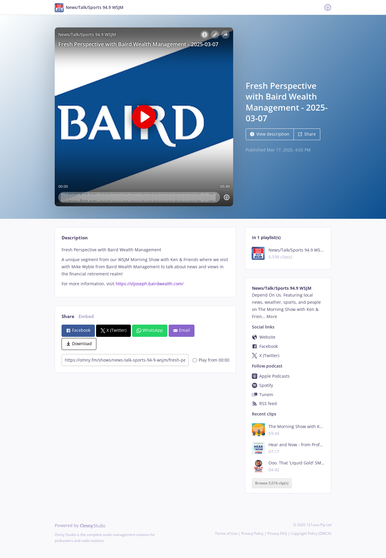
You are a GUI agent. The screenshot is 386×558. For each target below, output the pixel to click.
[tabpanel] (145, 267)
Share (307, 134)
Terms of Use (226, 533)
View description (269, 134)
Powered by (80, 525)
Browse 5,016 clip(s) (271, 483)
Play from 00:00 (211, 360)
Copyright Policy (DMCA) (311, 533)
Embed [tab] (86, 316)
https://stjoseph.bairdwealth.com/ (149, 283)
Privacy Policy (252, 533)
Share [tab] (68, 316)
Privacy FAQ (277, 533)
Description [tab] (75, 238)
